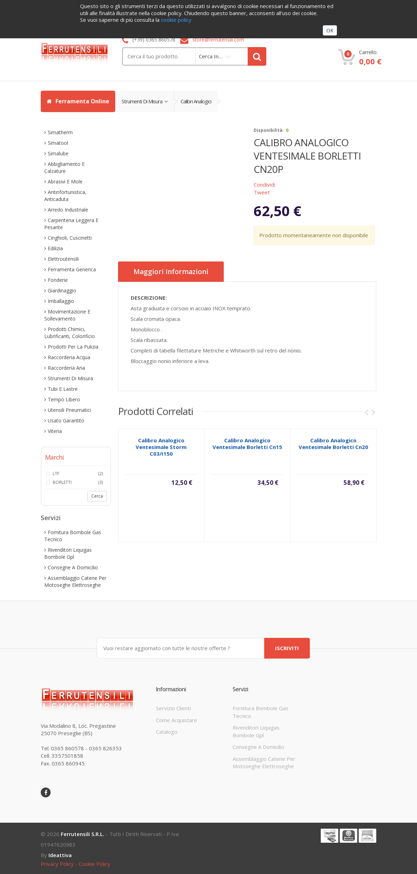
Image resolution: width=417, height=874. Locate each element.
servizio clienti (173, 708)
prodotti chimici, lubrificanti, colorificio (69, 332)
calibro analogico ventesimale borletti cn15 (247, 447)
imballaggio (61, 301)
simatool (58, 143)
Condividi (264, 184)
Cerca (97, 496)
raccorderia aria (66, 367)
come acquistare (176, 720)
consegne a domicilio (73, 567)
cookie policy (94, 863)
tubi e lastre (63, 389)
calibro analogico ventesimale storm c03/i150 (161, 451)
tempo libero (64, 399)
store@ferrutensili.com (218, 39)
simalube (58, 153)
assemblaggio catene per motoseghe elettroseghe (75, 581)
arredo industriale (68, 209)
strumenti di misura (145, 101)
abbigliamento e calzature (64, 167)
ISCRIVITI (287, 648)
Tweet (262, 192)
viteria (55, 431)
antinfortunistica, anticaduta (65, 195)
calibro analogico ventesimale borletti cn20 (333, 447)
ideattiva (60, 855)
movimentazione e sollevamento (67, 315)
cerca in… (210, 56)
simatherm (60, 132)
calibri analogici (196, 101)
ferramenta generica (72, 269)
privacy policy (57, 863)
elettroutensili (63, 258)
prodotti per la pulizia (73, 346)
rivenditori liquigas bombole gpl (68, 553)
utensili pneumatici (69, 410)
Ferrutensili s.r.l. (82, 833)
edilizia (55, 248)
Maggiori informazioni (170, 271)
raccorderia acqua (69, 357)
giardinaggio (62, 290)
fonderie (58, 280)
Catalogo (166, 731)
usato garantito (66, 420)
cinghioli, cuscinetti (70, 237)
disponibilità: (269, 130)
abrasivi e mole (65, 181)
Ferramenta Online (78, 101)
